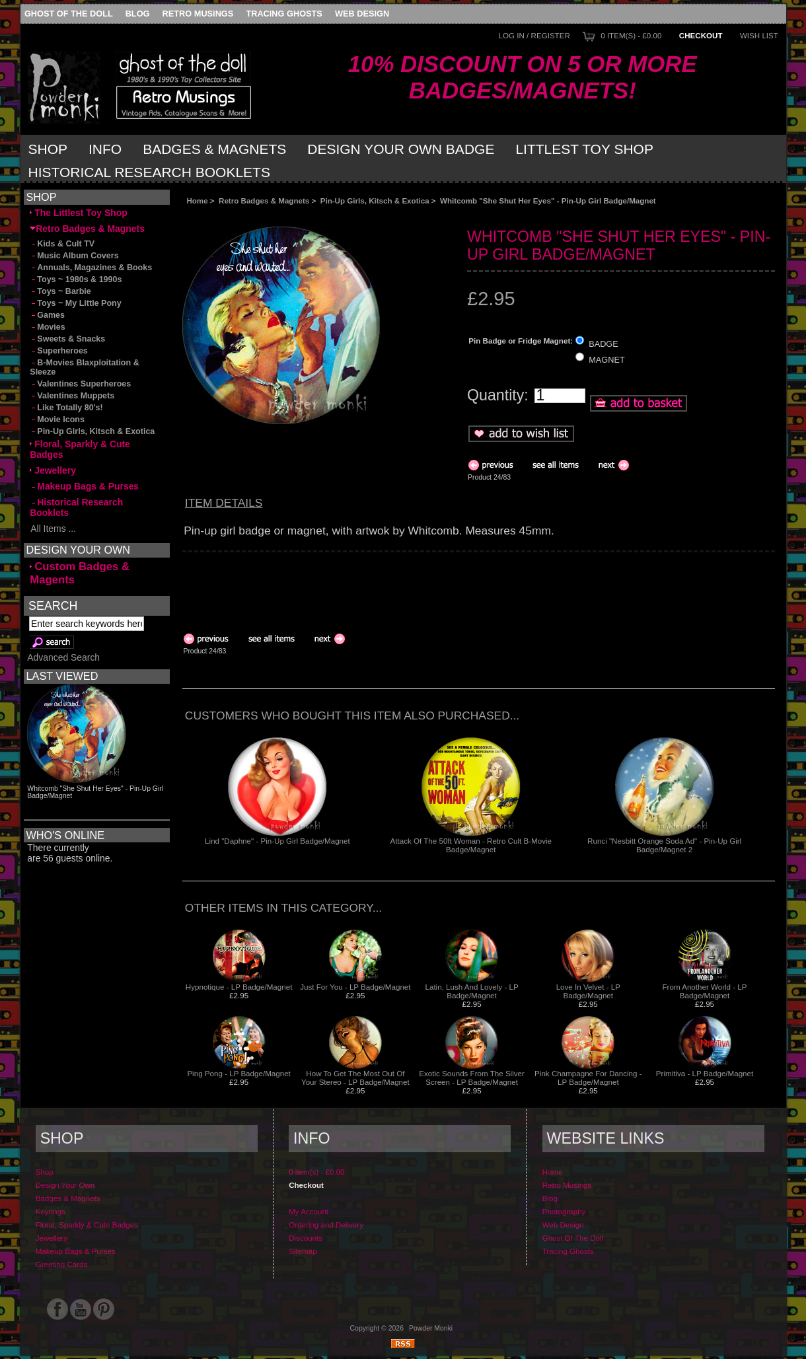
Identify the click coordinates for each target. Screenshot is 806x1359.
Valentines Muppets (72, 395)
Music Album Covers (74, 255)
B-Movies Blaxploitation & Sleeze (84, 367)
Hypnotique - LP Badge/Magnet (239, 986)
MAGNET (607, 360)
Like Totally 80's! (66, 407)
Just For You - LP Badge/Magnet (355, 986)
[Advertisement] (331, 216)
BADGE (603, 343)
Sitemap (303, 1251)
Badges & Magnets (214, 149)
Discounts (305, 1237)
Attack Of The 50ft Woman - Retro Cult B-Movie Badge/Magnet (471, 845)
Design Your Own (65, 1185)
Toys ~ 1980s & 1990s (76, 279)
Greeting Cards (62, 1264)
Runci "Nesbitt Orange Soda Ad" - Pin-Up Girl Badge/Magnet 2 (664, 845)
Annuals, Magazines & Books (91, 267)
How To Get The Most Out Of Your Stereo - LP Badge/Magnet (355, 1077)
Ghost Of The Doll (68, 13)
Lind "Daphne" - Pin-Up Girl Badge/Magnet (277, 840)
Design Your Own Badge (400, 149)
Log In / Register (534, 35)
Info (105, 149)
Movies (47, 327)
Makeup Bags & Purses (84, 486)
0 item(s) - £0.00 (631, 35)
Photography (564, 1211)
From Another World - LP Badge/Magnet (705, 991)
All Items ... (53, 528)
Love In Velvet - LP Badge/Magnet (588, 991)
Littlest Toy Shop (584, 149)
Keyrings (50, 1211)
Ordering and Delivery (326, 1224)
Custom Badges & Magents (79, 573)
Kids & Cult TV (62, 243)
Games (47, 315)
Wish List (759, 35)
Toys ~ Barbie (60, 291)
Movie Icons (57, 419)
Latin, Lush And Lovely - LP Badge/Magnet (472, 991)
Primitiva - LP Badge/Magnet (704, 1073)
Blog (138, 13)
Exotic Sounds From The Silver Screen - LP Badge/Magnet (472, 1077)
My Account (308, 1211)
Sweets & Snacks (67, 339)
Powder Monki (431, 1328)
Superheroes (59, 350)
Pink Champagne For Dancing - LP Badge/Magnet (587, 1077)
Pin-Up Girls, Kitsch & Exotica (374, 200)
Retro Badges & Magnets (264, 200)
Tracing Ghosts (284, 13)
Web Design (362, 13)
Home (196, 200)
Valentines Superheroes (80, 383)
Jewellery (53, 470)
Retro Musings (198, 13)
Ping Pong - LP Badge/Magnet (238, 1073)
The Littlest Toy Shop (78, 212)
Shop (48, 149)
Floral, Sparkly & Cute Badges (80, 449)
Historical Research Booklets (149, 172)
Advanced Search (63, 657)
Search (52, 605)
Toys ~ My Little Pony (75, 303)
